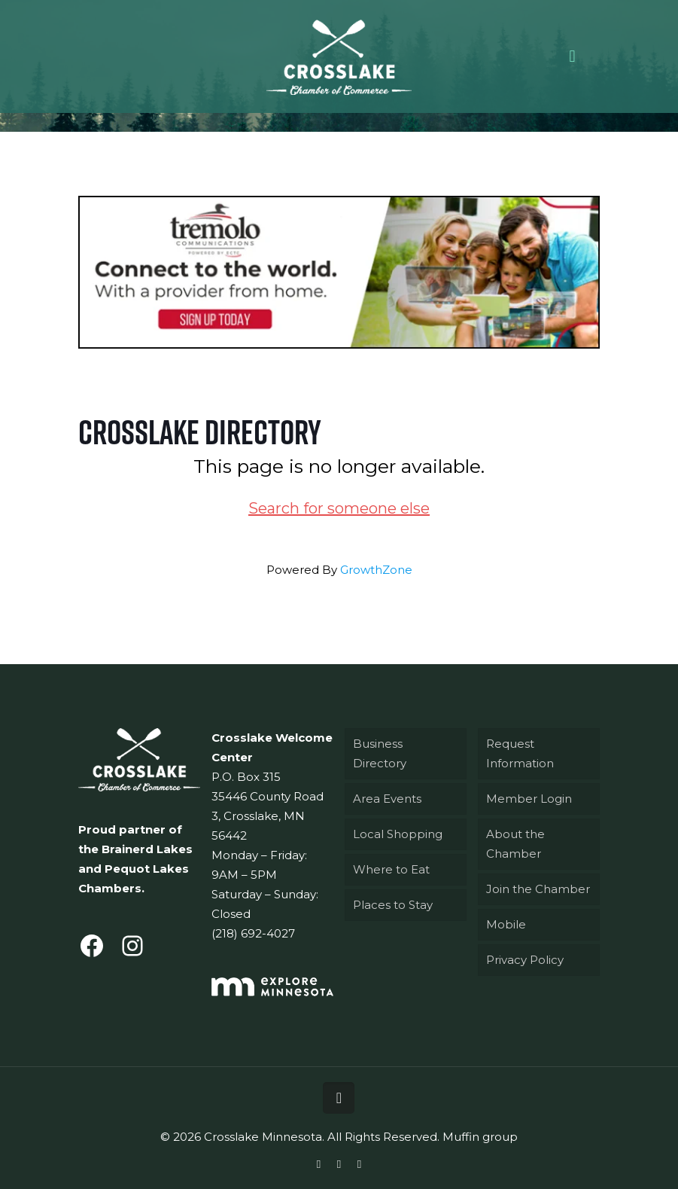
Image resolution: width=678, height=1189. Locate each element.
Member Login (529, 798)
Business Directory (379, 753)
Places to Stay (393, 905)
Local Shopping (397, 834)
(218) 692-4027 (253, 933)
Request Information (520, 753)
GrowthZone (376, 569)
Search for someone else (339, 508)
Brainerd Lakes (147, 849)
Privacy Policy (525, 960)
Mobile (506, 924)
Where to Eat (391, 869)
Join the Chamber (538, 889)
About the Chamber (515, 844)
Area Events (387, 798)
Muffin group (480, 1137)
